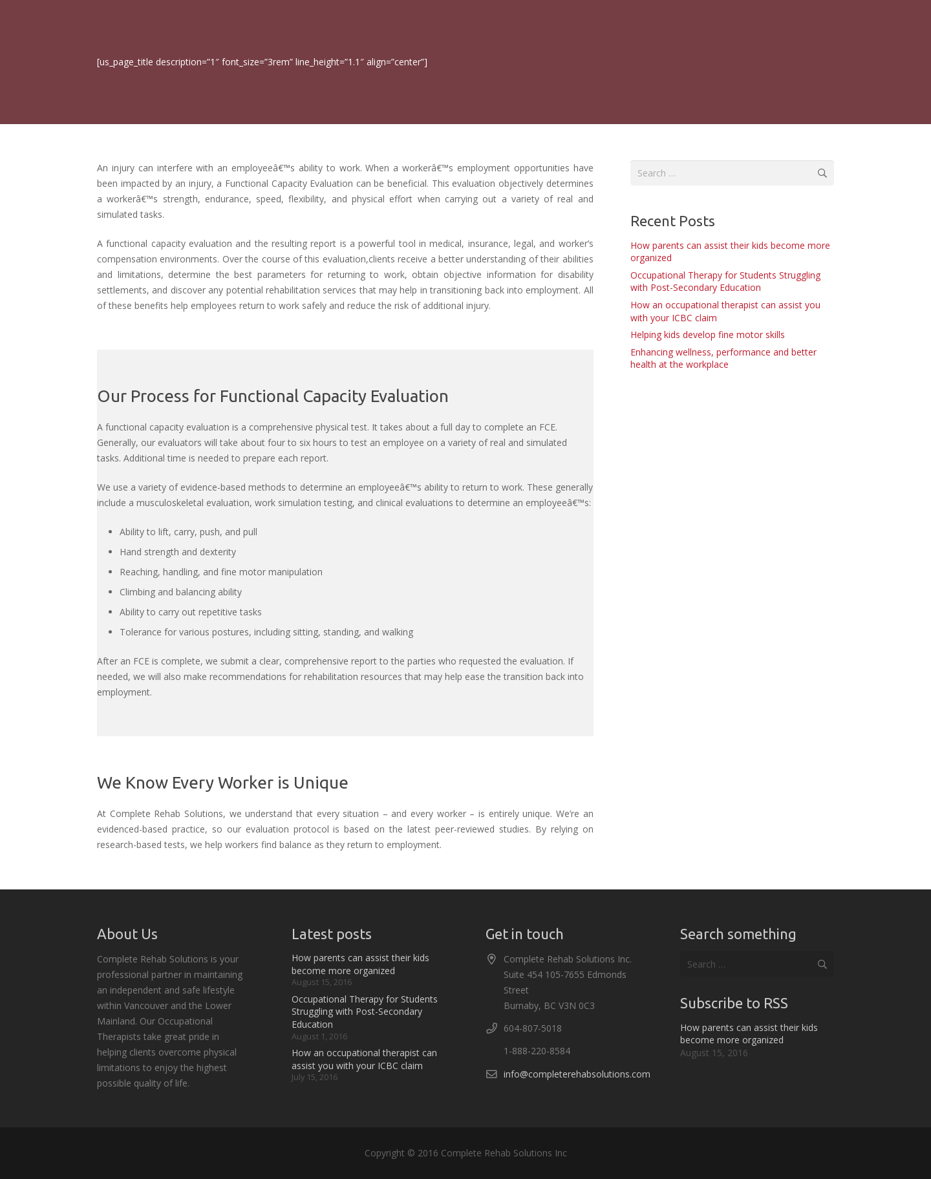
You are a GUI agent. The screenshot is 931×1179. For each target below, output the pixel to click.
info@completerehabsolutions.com (577, 1074)
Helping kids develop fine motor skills (707, 334)
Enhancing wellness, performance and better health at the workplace (723, 358)
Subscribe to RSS (734, 1003)
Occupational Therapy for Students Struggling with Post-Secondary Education (725, 281)
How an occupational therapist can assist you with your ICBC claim (364, 1059)
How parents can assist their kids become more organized (360, 964)
